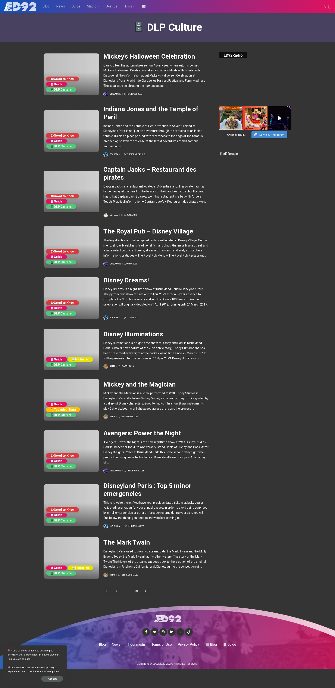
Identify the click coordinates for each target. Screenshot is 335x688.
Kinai (112, 366)
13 (136, 591)
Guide (57, 84)
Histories (80, 359)
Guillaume (115, 94)
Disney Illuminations (133, 334)
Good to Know (63, 79)
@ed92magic (228, 154)
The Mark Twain (126, 542)
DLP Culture (61, 89)
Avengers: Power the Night (142, 433)
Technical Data (63, 409)
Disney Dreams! (126, 280)
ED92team (115, 155)
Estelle (114, 215)
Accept (52, 678)
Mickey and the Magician (139, 384)
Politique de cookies (18, 658)
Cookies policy (50, 671)
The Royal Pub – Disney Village (148, 231)
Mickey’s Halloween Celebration (149, 56)
